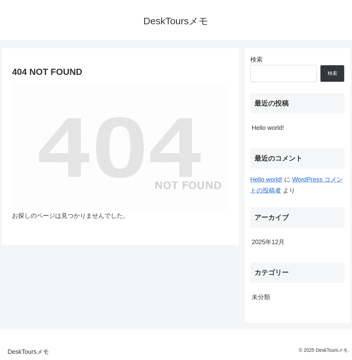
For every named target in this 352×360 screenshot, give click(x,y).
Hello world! (268, 127)
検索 (256, 59)
